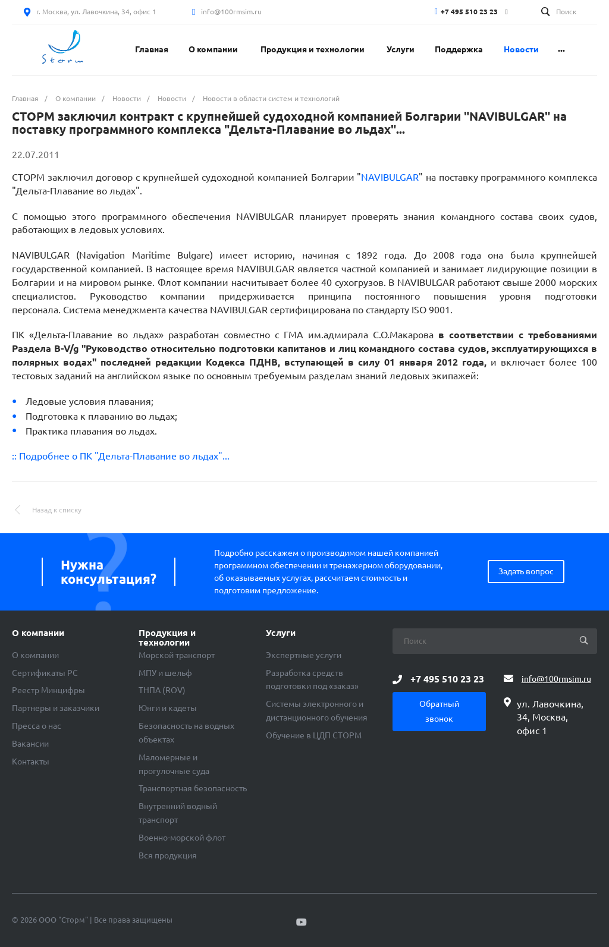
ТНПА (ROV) (162, 690)
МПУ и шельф (165, 673)
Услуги (281, 633)
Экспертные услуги (303, 655)
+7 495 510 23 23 (469, 11)
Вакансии (30, 743)
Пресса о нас (36, 726)
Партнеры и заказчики (55, 708)
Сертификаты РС (45, 673)
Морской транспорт (177, 655)
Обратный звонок (439, 711)
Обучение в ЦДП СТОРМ (314, 735)
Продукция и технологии (167, 637)
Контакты (30, 761)
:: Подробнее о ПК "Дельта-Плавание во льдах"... (121, 456)
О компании (38, 633)
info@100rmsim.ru (231, 11)
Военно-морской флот (182, 837)
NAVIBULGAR (390, 177)
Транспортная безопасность (193, 788)
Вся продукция (168, 855)
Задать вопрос (526, 571)
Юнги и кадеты (168, 708)
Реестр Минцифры (48, 690)
